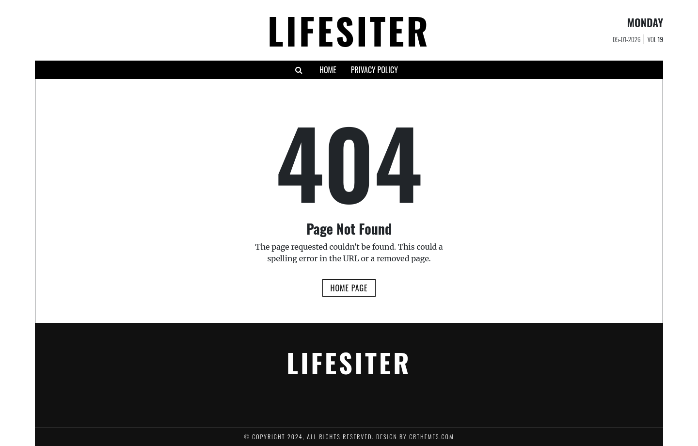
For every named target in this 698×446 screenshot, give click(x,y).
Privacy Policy (374, 70)
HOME (327, 70)
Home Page (348, 288)
